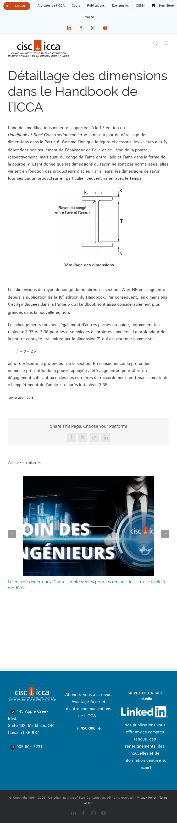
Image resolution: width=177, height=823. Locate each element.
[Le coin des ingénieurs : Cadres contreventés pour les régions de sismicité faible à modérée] (88, 479)
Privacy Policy (147, 797)
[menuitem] (88, 17)
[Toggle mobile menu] (166, 43)
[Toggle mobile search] (155, 43)
